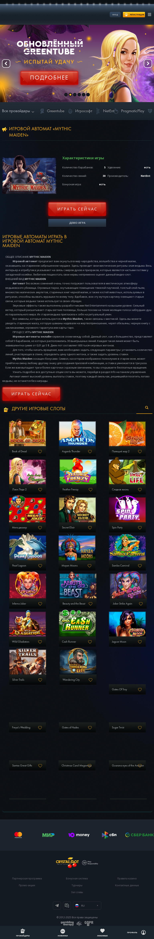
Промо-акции (27, 885)
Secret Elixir (68, 527)
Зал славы (77, 892)
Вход (115, 14)
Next (148, 63)
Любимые (102, 935)
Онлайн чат (67, 906)
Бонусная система (77, 878)
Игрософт (79, 111)
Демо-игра (77, 223)
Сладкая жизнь (120, 489)
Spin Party (117, 527)
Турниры (77, 885)
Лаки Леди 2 (19, 489)
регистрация (137, 14)
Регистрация (48, 75)
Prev (6, 63)
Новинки (63, 935)
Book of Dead (19, 451)
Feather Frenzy (70, 489)
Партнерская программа (27, 878)
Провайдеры (23, 935)
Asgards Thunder (71, 451)
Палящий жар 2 (121, 451)
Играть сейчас (77, 209)
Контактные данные (127, 885)
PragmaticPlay (128, 111)
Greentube (51, 111)
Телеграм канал (57, 906)
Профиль (132, 932)
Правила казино (127, 878)
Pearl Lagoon (19, 565)
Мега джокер (19, 527)
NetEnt (104, 111)
